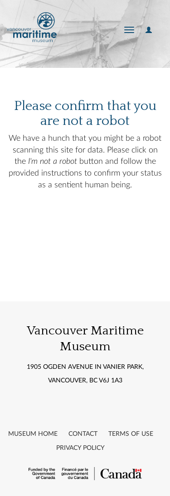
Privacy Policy (80, 448)
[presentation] (82, 220)
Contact (82, 434)
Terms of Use (130, 434)
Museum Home (33, 434)
